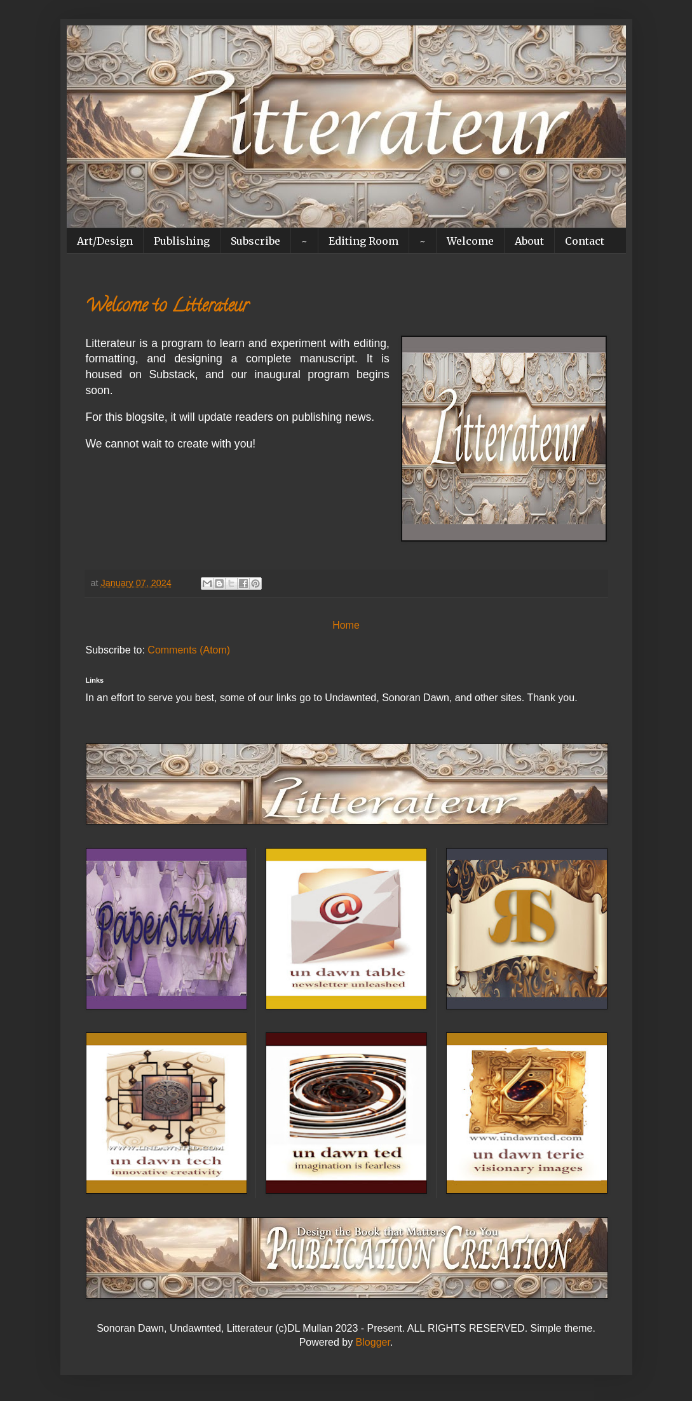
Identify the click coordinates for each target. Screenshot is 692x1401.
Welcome (470, 241)
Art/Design (105, 241)
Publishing (182, 241)
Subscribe (255, 241)
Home (346, 625)
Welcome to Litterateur (167, 308)
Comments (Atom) (188, 650)
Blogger (373, 1342)
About (529, 241)
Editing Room (363, 241)
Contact (584, 241)
